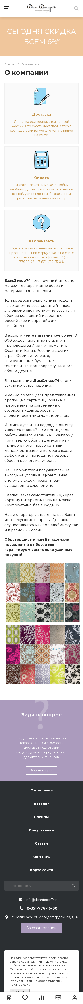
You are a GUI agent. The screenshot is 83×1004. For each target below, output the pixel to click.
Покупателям (41, 830)
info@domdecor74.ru (42, 900)
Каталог (41, 804)
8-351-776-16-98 (42, 908)
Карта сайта (41, 870)
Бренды (41, 817)
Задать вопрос (41, 770)
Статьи (41, 843)
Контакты (41, 857)
